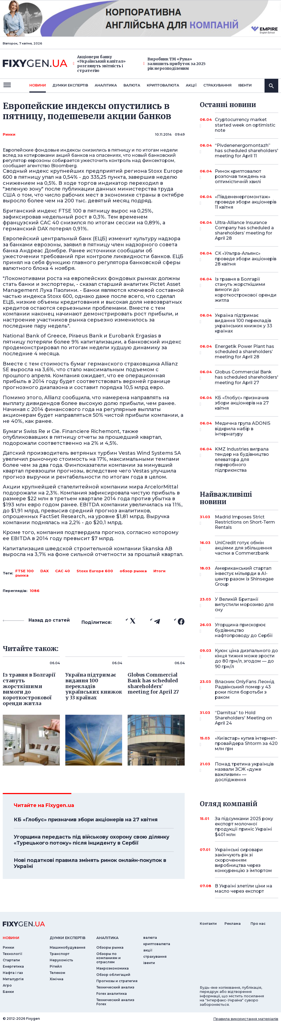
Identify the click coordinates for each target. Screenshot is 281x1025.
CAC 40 (62, 571)
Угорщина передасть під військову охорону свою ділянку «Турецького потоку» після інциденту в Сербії (91, 840)
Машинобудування (67, 947)
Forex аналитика (111, 994)
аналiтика (107, 937)
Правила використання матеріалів (245, 1018)
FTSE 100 (24, 571)
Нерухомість (61, 960)
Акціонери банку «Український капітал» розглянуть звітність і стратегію (99, 64)
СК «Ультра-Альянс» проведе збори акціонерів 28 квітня (245, 258)
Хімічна (56, 979)
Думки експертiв (70, 85)
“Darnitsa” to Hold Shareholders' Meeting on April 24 (243, 718)
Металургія (13, 979)
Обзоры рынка (109, 947)
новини (37, 85)
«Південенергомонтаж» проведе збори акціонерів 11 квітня (245, 202)
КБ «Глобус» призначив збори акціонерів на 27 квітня (86, 820)
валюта (131, 85)
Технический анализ (115, 987)
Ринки (9, 134)
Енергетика (13, 966)
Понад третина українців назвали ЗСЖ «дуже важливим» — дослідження (244, 772)
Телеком (57, 973)
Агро (7, 985)
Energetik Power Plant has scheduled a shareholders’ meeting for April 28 (244, 351)
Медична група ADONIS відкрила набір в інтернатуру (242, 428)
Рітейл (56, 966)
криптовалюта (163, 85)
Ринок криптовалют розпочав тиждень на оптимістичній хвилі (240, 176)
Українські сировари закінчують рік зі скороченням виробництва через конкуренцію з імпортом (243, 860)
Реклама (232, 923)
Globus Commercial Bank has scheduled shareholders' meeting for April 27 (246, 377)
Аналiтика (106, 85)
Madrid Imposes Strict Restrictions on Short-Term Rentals (245, 522)
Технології (12, 954)
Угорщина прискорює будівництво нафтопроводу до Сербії (244, 630)
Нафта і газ (13, 973)
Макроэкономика (112, 968)
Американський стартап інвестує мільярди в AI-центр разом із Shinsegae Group (244, 576)
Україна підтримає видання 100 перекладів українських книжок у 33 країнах (243, 323)
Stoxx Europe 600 (95, 571)
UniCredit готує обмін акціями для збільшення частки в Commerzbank (243, 548)
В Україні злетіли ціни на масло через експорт (243, 888)
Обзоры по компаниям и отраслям (108, 958)
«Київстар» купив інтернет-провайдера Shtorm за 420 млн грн (246, 743)
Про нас (258, 923)
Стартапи (11, 960)
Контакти (208, 923)
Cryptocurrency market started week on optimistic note (245, 125)
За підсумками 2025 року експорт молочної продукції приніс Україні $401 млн (244, 826)
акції (191, 85)
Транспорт (59, 954)
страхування (217, 85)
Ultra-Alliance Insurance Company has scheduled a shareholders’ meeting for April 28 (244, 230)
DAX (44, 571)
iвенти (245, 85)
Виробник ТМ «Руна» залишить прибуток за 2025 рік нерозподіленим (174, 64)
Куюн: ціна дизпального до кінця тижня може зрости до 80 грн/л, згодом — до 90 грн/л (246, 658)
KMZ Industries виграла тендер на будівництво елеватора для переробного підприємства (242, 459)
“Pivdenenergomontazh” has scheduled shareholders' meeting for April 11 (246, 150)
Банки (8, 992)
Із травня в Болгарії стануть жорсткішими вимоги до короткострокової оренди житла (246, 290)
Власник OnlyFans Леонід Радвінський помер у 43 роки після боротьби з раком (244, 689)
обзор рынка (133, 571)
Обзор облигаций (113, 975)
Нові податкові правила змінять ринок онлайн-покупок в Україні (90, 863)
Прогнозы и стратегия (116, 981)
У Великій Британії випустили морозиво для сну (244, 604)
